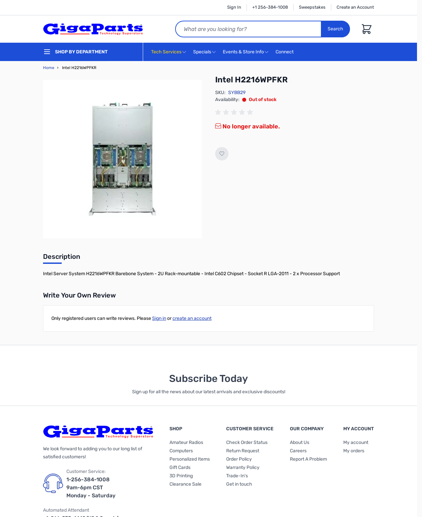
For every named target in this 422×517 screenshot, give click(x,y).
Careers (298, 451)
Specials (202, 52)
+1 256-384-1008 (270, 7)
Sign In (234, 7)
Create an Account (355, 7)
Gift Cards (179, 467)
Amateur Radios (186, 442)
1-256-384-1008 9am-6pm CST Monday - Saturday (90, 487)
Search (335, 29)
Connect (285, 52)
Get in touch (239, 484)
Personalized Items (189, 459)
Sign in (159, 318)
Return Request (242, 451)
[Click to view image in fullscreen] (122, 159)
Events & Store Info (243, 52)
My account (355, 442)
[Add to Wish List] (222, 153)
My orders (353, 451)
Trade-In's (237, 476)
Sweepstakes (312, 7)
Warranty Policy (243, 467)
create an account (192, 318)
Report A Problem (308, 459)
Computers (181, 451)
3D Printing (181, 476)
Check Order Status (247, 442)
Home (48, 67)
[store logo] (93, 29)
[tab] (61, 258)
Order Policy (239, 459)
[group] (235, 112)
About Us (299, 442)
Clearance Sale (185, 484)
